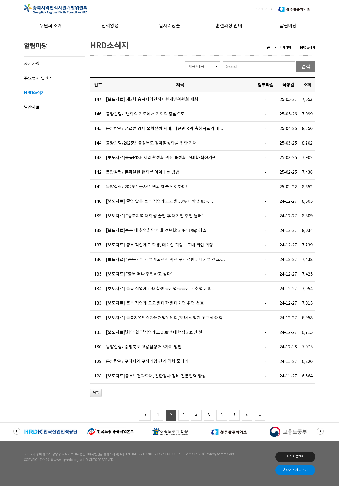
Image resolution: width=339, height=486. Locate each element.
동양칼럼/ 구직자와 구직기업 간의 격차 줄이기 (147, 361)
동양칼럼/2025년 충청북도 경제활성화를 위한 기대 (151, 143)
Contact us (264, 9)
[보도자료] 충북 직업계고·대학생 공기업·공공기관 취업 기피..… (162, 288)
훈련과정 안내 (229, 26)
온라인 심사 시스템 (295, 470)
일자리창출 (169, 26)
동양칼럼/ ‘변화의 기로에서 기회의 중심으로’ (146, 114)
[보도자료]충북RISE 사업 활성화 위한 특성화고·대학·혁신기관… (163, 157)
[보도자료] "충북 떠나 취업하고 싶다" (139, 274)
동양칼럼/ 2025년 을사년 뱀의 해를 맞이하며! (147, 186)
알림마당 (288, 26)
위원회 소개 (51, 26)
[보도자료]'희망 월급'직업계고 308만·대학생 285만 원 (154, 332)
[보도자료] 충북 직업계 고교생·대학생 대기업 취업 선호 (155, 303)
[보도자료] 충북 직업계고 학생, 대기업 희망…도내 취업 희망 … (162, 245)
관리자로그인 (295, 456)
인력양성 (110, 26)
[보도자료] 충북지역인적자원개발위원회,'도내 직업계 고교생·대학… (166, 318)
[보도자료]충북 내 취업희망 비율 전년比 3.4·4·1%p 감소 (156, 230)
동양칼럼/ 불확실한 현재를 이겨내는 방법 (142, 172)
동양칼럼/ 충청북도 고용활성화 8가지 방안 (144, 347)
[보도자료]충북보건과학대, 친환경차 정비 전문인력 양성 (156, 376)
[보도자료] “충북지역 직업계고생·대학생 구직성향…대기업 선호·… (165, 259)
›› (259, 415)
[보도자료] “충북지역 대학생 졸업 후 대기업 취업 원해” (155, 216)
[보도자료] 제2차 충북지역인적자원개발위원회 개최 (152, 99)
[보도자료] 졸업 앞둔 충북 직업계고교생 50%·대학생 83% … (160, 201)
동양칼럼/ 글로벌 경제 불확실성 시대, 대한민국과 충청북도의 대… (165, 128)
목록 (96, 392)
